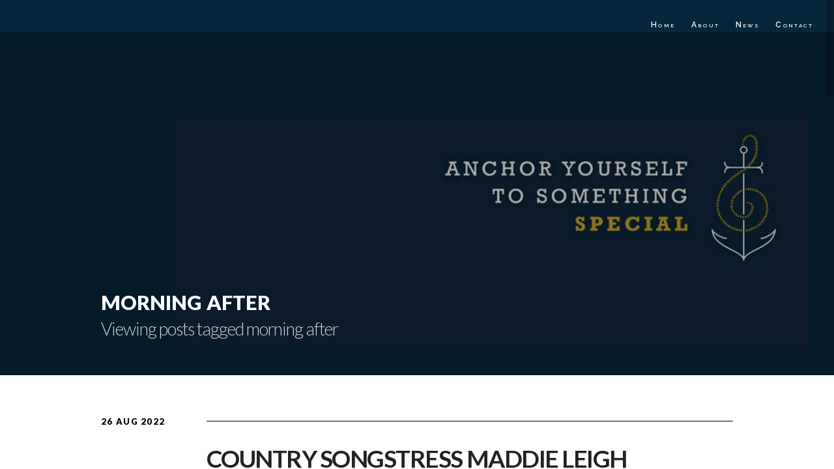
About (705, 24)
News (748, 24)
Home (663, 24)
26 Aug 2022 (133, 421)
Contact (794, 24)
